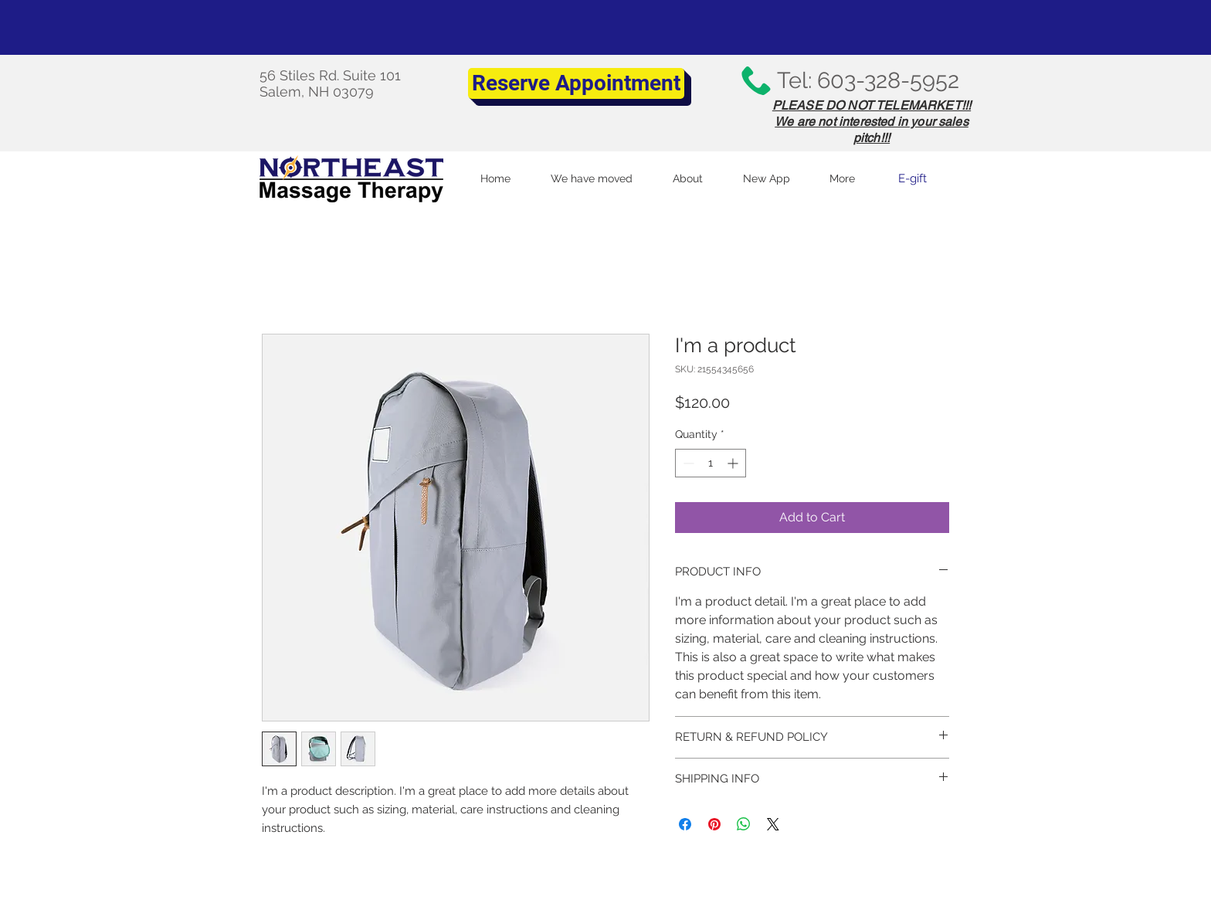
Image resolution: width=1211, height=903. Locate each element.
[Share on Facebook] (685, 824)
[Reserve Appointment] (576, 83)
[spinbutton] (710, 463)
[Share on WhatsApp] (743, 824)
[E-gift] (912, 178)
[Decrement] (687, 463)
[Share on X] (773, 824)
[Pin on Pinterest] (714, 824)
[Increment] (734, 463)
